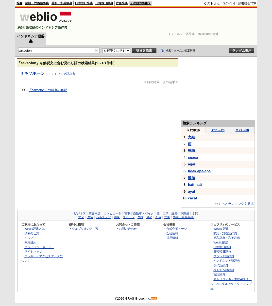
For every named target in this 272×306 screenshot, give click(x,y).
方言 (167, 217)
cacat (192, 198)
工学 (166, 213)
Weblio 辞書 (221, 228)
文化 (81, 217)
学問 (195, 213)
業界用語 (95, 213)
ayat (191, 191)
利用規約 (30, 242)
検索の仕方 (31, 233)
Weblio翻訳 (220, 242)
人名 (158, 217)
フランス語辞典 (223, 256)
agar (191, 164)
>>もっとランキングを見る (234, 204)
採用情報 (172, 237)
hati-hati (195, 185)
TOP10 (193, 130)
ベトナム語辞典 (223, 270)
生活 (90, 217)
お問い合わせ (128, 228)
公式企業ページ (176, 228)
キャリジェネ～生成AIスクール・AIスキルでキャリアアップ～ (231, 283)
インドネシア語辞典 (226, 260)
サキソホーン (32, 73)
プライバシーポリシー (39, 247)
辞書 (19, 3)
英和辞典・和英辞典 (226, 237)
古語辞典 (122, 3)
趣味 (117, 217)
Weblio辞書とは (34, 228)
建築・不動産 (180, 213)
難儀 (191, 178)
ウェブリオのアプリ (85, 228)
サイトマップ (33, 251)
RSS (154, 298)
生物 (140, 217)
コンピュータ (112, 213)
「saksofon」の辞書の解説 (48, 90)
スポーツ (129, 217)
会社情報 (172, 233)
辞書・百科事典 (183, 217)
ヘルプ (28, 237)
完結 (191, 137)
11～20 (218, 130)
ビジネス (80, 213)
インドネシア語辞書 (62, 74)
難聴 (191, 151)
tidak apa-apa (199, 171)
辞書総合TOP (247, 3)
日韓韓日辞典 (104, 3)
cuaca (193, 158)
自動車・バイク (143, 213)
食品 (149, 217)
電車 (127, 213)
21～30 (242, 130)
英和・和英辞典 (61, 3)
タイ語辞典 (220, 265)
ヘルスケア (103, 217)
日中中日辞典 (84, 3)
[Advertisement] (166, 20)
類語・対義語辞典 (37, 3)
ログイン (228, 3)
